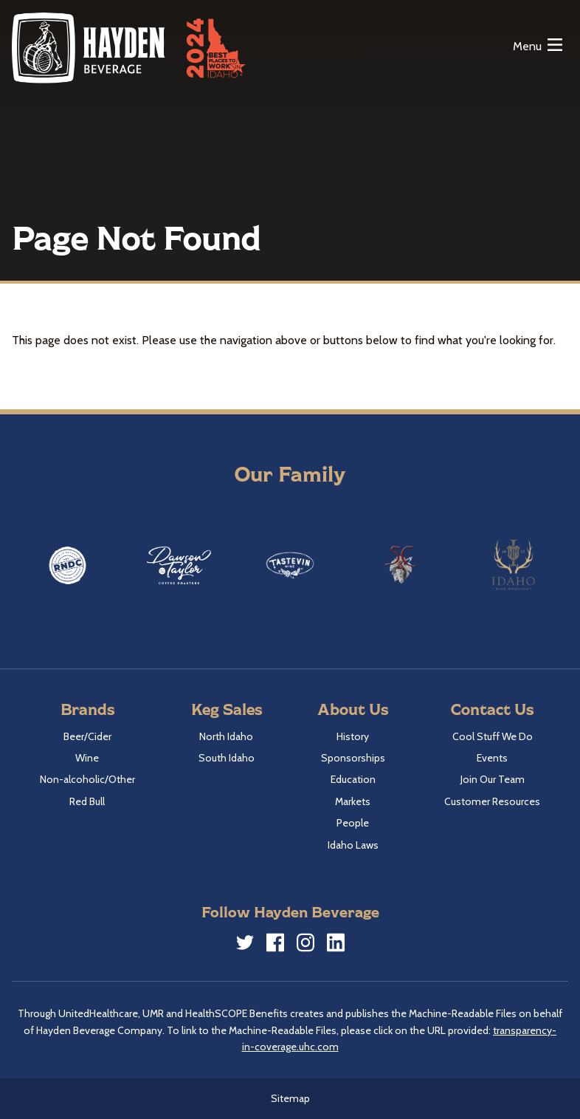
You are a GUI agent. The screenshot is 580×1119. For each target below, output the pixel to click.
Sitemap (290, 1098)
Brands (87, 708)
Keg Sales (226, 708)
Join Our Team (492, 779)
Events (492, 757)
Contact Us (492, 708)
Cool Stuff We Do (492, 736)
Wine (87, 757)
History (352, 736)
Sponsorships (353, 757)
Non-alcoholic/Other (87, 779)
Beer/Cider (87, 736)
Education (353, 779)
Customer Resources (492, 801)
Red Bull (87, 801)
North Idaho (226, 736)
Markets (352, 801)
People (352, 822)
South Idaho (226, 757)
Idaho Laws (353, 845)
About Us (352, 708)
